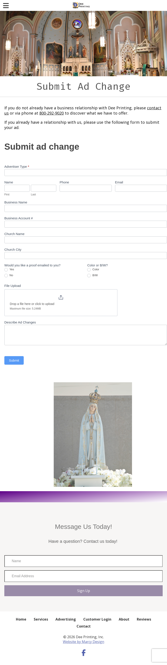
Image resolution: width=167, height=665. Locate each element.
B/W (92, 275)
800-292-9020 (51, 113)
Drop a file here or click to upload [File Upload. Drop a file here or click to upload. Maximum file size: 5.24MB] (32, 304)
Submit (14, 360)
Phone (64, 182)
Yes (9, 269)
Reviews (144, 619)
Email (119, 182)
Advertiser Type (16, 166)
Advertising (65, 619)
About (124, 619)
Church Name (14, 234)
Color (93, 269)
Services (41, 619)
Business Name (15, 202)
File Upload (12, 286)
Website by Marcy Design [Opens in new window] (83, 641)
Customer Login (97, 619)
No (8, 275)
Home (21, 619)
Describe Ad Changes (20, 322)
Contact (84, 626)
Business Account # (18, 218)
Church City (12, 249)
